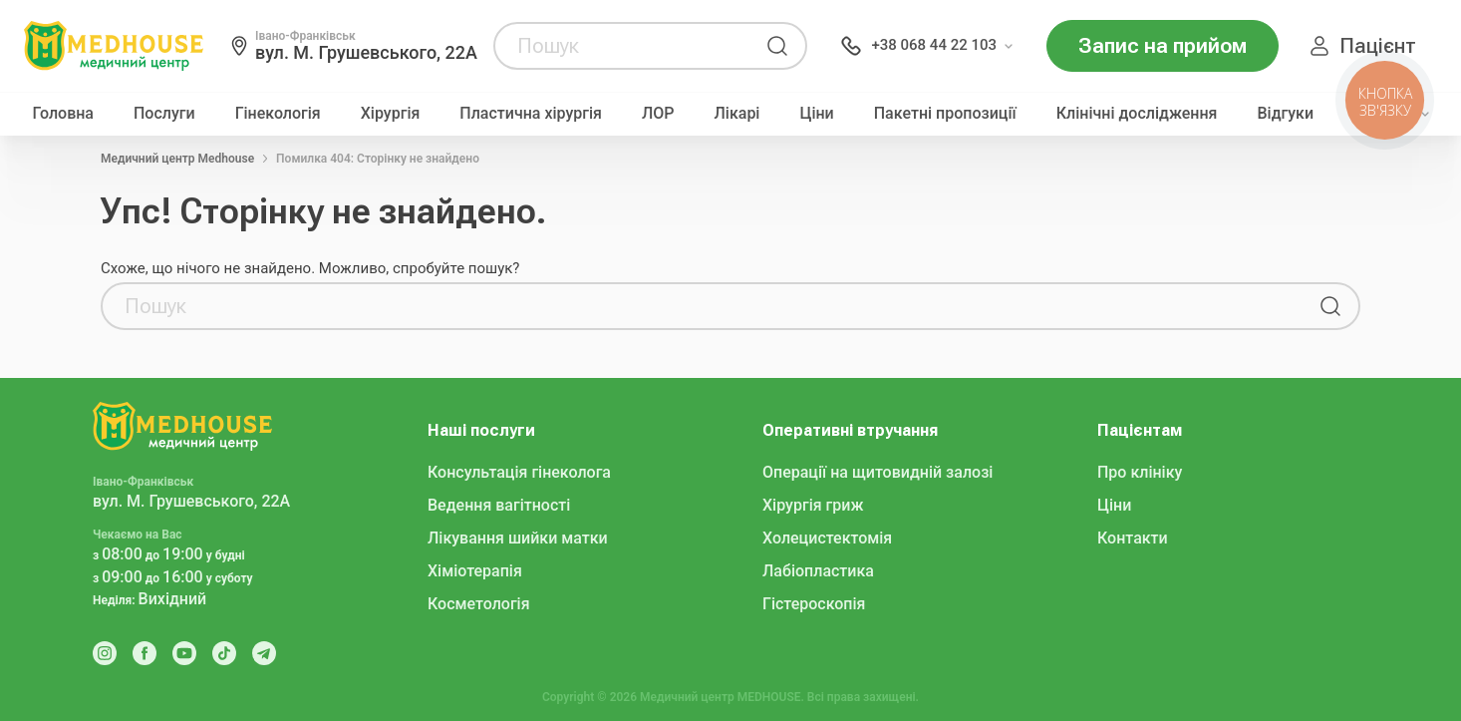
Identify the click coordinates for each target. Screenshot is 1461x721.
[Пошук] (777, 46)
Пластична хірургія (530, 114)
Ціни (816, 114)
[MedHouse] (113, 45)
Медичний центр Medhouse (177, 159)
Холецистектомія (827, 538)
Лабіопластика (818, 570)
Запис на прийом (1162, 46)
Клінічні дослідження (1137, 114)
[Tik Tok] (224, 653)
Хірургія (391, 114)
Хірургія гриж (812, 505)
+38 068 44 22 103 (934, 45)
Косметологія (479, 603)
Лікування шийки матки (518, 538)
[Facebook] (144, 653)
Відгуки (1286, 114)
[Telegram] (264, 653)
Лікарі (737, 114)
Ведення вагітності (499, 505)
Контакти (1132, 538)
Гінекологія (278, 114)
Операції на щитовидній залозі (877, 472)
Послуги (164, 114)
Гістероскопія (813, 603)
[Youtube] (184, 653)
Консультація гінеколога (519, 472)
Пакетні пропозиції (945, 114)
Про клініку (1139, 472)
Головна (63, 114)
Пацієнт (1377, 46)
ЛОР (658, 114)
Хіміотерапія (475, 570)
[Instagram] (105, 653)
